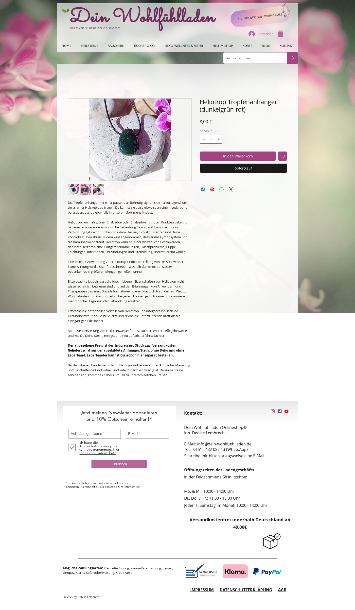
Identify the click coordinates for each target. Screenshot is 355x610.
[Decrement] (203, 139)
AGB (282, 590)
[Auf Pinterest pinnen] (212, 189)
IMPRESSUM (202, 590)
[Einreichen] (119, 464)
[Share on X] (231, 189)
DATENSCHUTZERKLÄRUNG (246, 590)
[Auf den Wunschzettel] (282, 156)
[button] (280, 33)
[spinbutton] (211, 139)
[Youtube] (286, 411)
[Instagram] (273, 411)
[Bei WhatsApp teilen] (222, 189)
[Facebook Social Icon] (280, 411)
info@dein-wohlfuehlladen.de (224, 444)
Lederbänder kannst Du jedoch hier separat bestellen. (130, 355)
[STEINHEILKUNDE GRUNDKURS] (260, 16)
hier (148, 330)
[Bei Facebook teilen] (203, 189)
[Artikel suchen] (251, 58)
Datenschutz (132, 487)
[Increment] (219, 139)
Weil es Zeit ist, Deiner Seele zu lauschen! (95, 28)
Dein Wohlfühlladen (142, 18)
